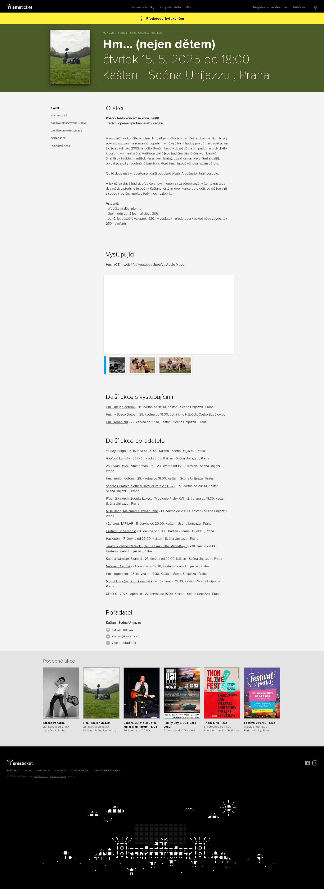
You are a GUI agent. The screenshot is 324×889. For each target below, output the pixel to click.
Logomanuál (80, 770)
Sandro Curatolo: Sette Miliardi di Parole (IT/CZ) (140, 486)
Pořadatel (58, 138)
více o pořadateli (124, 643)
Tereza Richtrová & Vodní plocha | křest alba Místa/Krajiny (147, 546)
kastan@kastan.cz (125, 636)
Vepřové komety (118, 458)
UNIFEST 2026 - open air (124, 594)
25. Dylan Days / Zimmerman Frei (130, 466)
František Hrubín (119, 158)
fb (134, 265)
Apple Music (175, 265)
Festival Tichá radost (121, 531)
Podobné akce (60, 145)
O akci (54, 108)
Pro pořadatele (170, 7)
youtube (144, 265)
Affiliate (60, 770)
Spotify (158, 265)
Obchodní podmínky (107, 770)
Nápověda (43, 770)
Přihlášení (300, 7)
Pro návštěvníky (142, 7)
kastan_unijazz (123, 630)
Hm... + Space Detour (121, 414)
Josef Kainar (183, 158)
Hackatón (113, 539)
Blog (189, 7)
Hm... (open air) (117, 422)
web (127, 265)
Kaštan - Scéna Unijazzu (168, 75)
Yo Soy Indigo (116, 451)
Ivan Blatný (164, 158)
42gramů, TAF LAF (119, 524)
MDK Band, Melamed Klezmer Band (132, 511)
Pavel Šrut (200, 158)
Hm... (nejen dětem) (120, 407)
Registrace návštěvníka (270, 7)
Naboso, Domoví (118, 566)
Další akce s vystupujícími (68, 123)
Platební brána (58, 776)
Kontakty (13, 770)
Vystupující (58, 115)
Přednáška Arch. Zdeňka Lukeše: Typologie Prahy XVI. (145, 498)
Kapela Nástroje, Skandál (124, 559)
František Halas (143, 158)
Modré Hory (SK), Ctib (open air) (129, 581)
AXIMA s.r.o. (41, 776)
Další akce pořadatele (66, 130)
